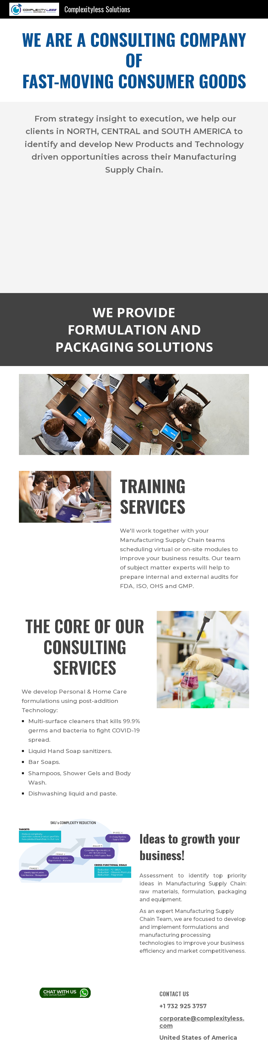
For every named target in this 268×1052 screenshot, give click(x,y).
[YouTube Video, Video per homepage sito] (134, 240)
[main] (134, 60)
